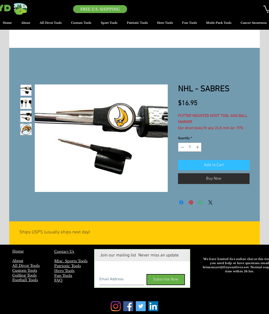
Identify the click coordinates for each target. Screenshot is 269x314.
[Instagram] (116, 306)
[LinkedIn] (153, 306)
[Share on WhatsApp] (201, 202)
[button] (109, 24)
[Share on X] (210, 202)
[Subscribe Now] (166, 279)
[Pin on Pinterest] (191, 202)
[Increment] (198, 147)
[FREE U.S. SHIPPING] (100, 9)
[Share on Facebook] (181, 202)
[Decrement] (182, 147)
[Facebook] (128, 306)
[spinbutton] (190, 147)
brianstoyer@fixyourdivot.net (226, 267)
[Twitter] (141, 306)
